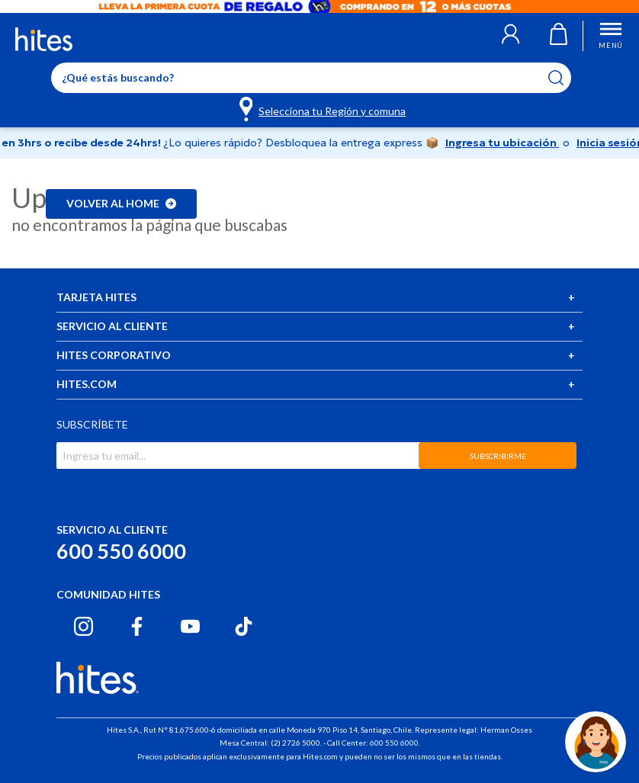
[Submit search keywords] (565, 78)
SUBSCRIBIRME (498, 455)
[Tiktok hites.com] (243, 626)
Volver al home (121, 203)
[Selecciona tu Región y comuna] (323, 108)
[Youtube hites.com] (190, 626)
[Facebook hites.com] (136, 626)
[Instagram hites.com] (83, 626)
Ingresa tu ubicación (502, 142)
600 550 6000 (121, 550)
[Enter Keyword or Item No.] (311, 78)
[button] (510, 36)
